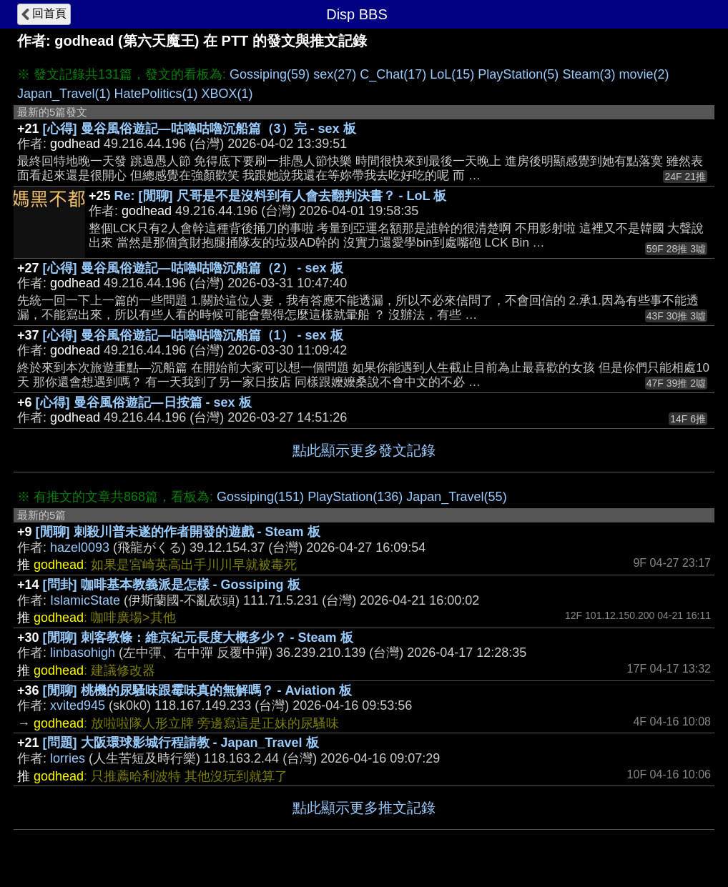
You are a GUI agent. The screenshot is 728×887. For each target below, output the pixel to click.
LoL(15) (452, 74)
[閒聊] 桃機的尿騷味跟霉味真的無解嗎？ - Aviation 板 (197, 690)
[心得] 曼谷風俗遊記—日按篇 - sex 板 (144, 402)
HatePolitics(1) (155, 93)
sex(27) (334, 74)
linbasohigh (82, 652)
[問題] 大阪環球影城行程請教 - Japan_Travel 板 (181, 742)
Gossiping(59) (270, 74)
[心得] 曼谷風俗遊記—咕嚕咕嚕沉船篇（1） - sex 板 (193, 335)
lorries (67, 758)
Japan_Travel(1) (63, 93)
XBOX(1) (226, 93)
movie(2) (644, 74)
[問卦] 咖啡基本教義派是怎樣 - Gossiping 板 (171, 585)
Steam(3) (588, 74)
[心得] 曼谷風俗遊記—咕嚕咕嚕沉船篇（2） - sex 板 (193, 268)
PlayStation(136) (355, 497)
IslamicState (85, 600)
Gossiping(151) (260, 497)
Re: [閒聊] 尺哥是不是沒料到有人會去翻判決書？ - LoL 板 (280, 196)
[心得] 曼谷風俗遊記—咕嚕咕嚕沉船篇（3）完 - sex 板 (199, 129)
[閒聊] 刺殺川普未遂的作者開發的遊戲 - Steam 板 (178, 532)
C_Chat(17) (393, 74)
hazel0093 (79, 547)
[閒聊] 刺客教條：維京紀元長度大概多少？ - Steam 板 (198, 637)
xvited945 (77, 705)
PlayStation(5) (518, 74)
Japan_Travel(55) (456, 497)
